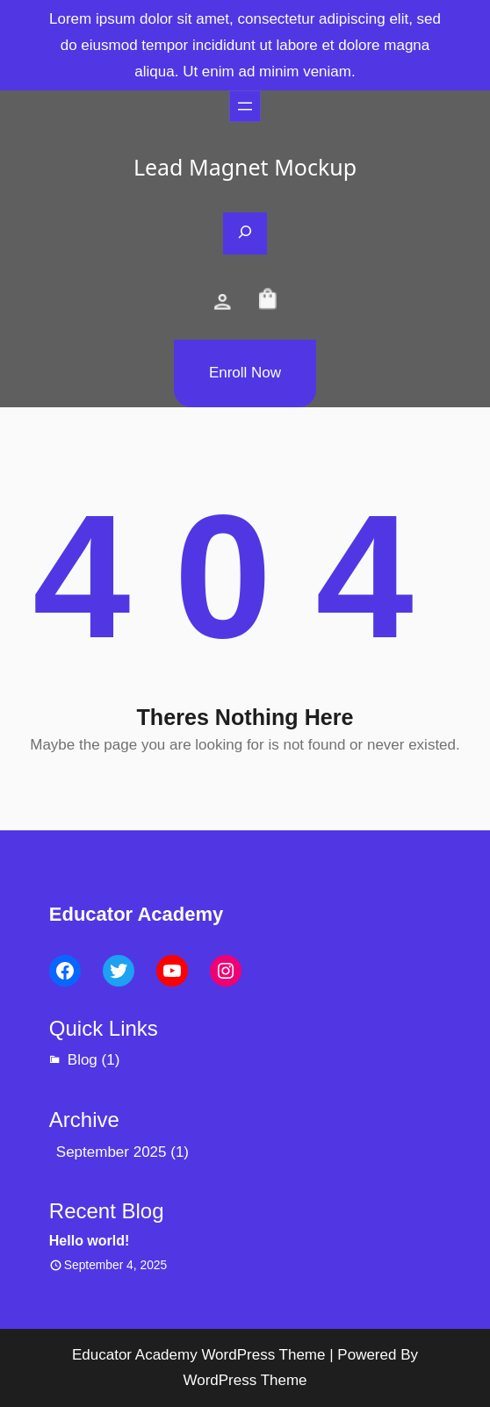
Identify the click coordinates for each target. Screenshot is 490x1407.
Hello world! (89, 1240)
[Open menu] (245, 106)
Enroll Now (245, 372)
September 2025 (111, 1152)
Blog (82, 1060)
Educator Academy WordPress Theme (199, 1354)
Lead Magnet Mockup (245, 167)
